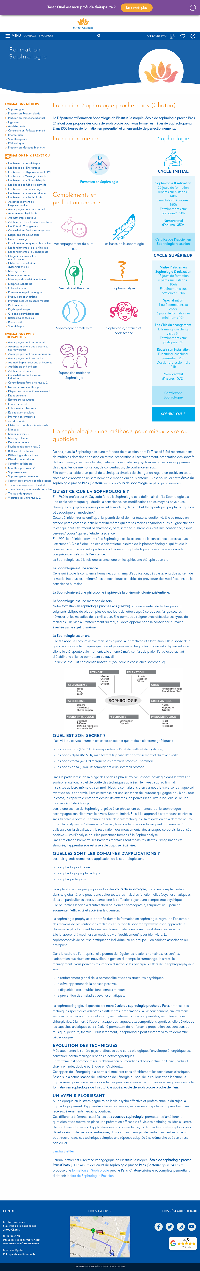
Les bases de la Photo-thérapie (26, 180)
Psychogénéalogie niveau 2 (24, 446)
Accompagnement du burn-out (26, 342)
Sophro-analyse (17, 472)
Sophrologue (16, 109)
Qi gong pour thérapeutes (23, 314)
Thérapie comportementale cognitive (30, 489)
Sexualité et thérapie (20, 463)
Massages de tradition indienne (27, 279)
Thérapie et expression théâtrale (27, 485)
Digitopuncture (17, 395)
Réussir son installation (21, 459)
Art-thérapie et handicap (22, 366)
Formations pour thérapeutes (20, 336)
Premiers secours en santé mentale (28, 301)
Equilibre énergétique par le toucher (29, 243)
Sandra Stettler (63, 1151)
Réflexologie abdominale (23, 455)
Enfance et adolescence (22, 408)
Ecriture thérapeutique (21, 400)
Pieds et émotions (19, 442)
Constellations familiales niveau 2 (28, 382)
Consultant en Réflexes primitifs (26, 130)
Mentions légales (13, 1250)
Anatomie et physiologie (22, 213)
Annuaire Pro (157, 36)
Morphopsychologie (20, 284)
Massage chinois (18, 438)
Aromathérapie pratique (22, 218)
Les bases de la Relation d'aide (26, 193)
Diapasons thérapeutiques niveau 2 (29, 391)
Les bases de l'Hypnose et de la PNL (30, 172)
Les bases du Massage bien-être (27, 176)
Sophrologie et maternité (23, 476)
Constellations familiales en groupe (29, 230)
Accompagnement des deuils (25, 358)
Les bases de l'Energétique (24, 168)
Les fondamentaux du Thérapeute (28, 252)
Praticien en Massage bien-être (26, 147)
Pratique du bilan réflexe (22, 297)
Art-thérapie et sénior (20, 371)
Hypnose (13, 122)
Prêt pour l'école (17, 305)
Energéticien (15, 135)
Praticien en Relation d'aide (24, 113)
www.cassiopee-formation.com (21, 1243)
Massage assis (17, 271)
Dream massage (18, 239)
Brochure (46, 36)
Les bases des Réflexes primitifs (27, 185)
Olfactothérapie (17, 288)
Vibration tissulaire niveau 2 (24, 498)
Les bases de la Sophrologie (25, 197)
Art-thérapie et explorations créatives (30, 222)
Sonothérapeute (17, 139)
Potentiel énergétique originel (25, 292)
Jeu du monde (16, 421)
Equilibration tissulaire (21, 412)
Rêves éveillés (16, 322)
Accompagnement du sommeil (26, 209)
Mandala (13, 429)
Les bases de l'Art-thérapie (24, 163)
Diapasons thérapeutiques (23, 235)
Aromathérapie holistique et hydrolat (30, 362)
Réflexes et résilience (20, 451)
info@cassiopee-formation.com (21, 1240)
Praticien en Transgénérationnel (26, 118)
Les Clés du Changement (23, 226)
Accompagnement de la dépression (29, 354)
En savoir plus (136, 7)
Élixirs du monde (18, 404)
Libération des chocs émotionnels (28, 425)
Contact (30, 36)
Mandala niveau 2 (18, 434)
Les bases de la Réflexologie (25, 189)
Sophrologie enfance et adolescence (29, 481)
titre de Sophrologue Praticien (92, 1176)
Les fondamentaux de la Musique (28, 248)
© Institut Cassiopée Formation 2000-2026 (100, 1267)
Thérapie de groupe (20, 493)
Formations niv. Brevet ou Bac (27, 157)
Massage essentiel (19, 275)
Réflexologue (16, 143)
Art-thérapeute (16, 126)
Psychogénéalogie (19, 309)
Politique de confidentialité (19, 1254)
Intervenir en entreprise (21, 417)
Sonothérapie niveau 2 (21, 468)
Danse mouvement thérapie (24, 387)
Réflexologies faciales (21, 318)
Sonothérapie (16, 326)
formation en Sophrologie (90, 1170)
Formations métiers (22, 104)
